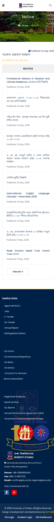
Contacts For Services (14, 373)
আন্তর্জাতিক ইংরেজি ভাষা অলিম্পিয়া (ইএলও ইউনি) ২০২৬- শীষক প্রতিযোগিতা (28, 214)
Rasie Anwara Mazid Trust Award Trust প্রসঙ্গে (28, 252)
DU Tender (8, 322)
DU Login (9, 517)
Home (23, 25)
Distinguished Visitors (13, 333)
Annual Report (10, 327)
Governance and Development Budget (23, 418)
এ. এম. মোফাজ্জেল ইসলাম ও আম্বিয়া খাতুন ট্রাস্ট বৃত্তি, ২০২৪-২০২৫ (28, 233)
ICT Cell (50, 512)
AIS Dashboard (44, 517)
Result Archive (10, 402)
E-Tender (8, 316)
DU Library (8, 367)
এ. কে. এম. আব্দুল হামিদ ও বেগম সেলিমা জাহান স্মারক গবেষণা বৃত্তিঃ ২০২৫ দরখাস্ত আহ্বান (28, 158)
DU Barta (7, 362)
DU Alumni (8, 407)
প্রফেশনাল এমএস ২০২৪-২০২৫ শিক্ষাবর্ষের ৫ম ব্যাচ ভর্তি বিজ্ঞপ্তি (28, 99)
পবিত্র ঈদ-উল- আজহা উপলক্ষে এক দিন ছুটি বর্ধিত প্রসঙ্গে (28, 118)
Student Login (24, 517)
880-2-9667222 (14, 476)
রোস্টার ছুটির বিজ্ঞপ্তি (16, 177)
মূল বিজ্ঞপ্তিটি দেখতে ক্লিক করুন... (15, 60)
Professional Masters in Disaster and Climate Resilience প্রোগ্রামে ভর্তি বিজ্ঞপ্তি (28, 80)
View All (18, 271)
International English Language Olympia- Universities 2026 (28, 195)
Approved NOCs (11, 305)
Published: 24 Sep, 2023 (41, 50)
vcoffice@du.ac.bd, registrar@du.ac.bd (27, 480)
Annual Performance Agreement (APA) (23, 413)
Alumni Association (12, 378)
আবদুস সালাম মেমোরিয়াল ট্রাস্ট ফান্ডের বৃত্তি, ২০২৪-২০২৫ (28, 137)
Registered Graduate (13, 396)
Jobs (5, 311)
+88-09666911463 (17, 472)
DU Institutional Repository (16, 356)
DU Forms (8, 351)
